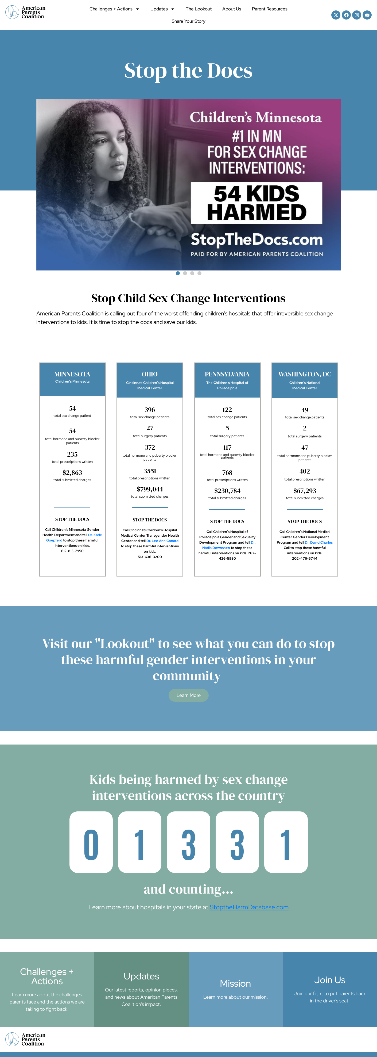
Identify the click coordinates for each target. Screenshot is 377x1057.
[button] (178, 273)
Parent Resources (269, 9)
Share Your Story (188, 21)
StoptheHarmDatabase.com (249, 907)
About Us (231, 9)
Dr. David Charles (319, 542)
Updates (162, 9)
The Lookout (199, 9)
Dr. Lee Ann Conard (162, 541)
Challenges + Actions (115, 9)
